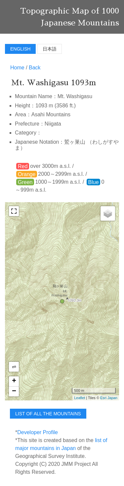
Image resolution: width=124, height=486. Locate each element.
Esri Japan (108, 398)
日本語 (50, 49)
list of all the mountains (48, 413)
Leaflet (79, 398)
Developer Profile (37, 432)
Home (17, 67)
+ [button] (14, 381)
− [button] (14, 391)
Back (35, 67)
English (20, 49)
